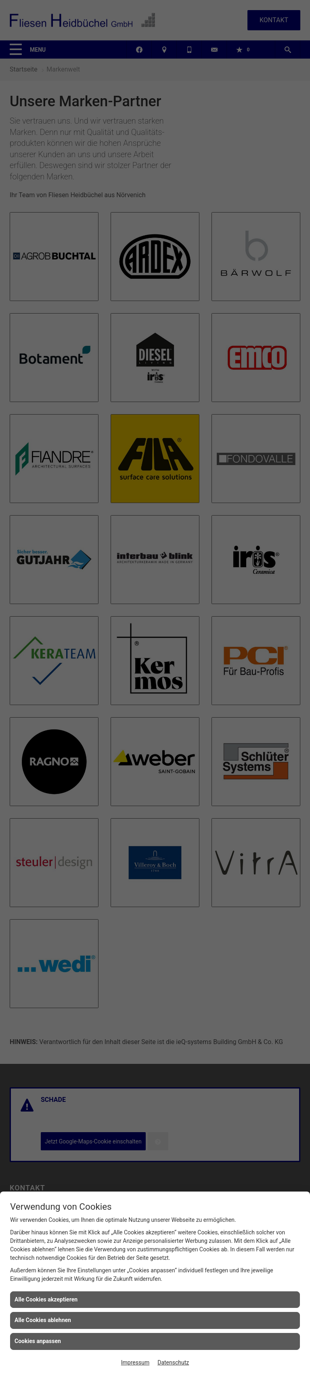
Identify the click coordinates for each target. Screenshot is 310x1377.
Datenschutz (173, 1362)
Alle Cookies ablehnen (43, 1320)
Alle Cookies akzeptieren (46, 1299)
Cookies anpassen (38, 1341)
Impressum (135, 1362)
